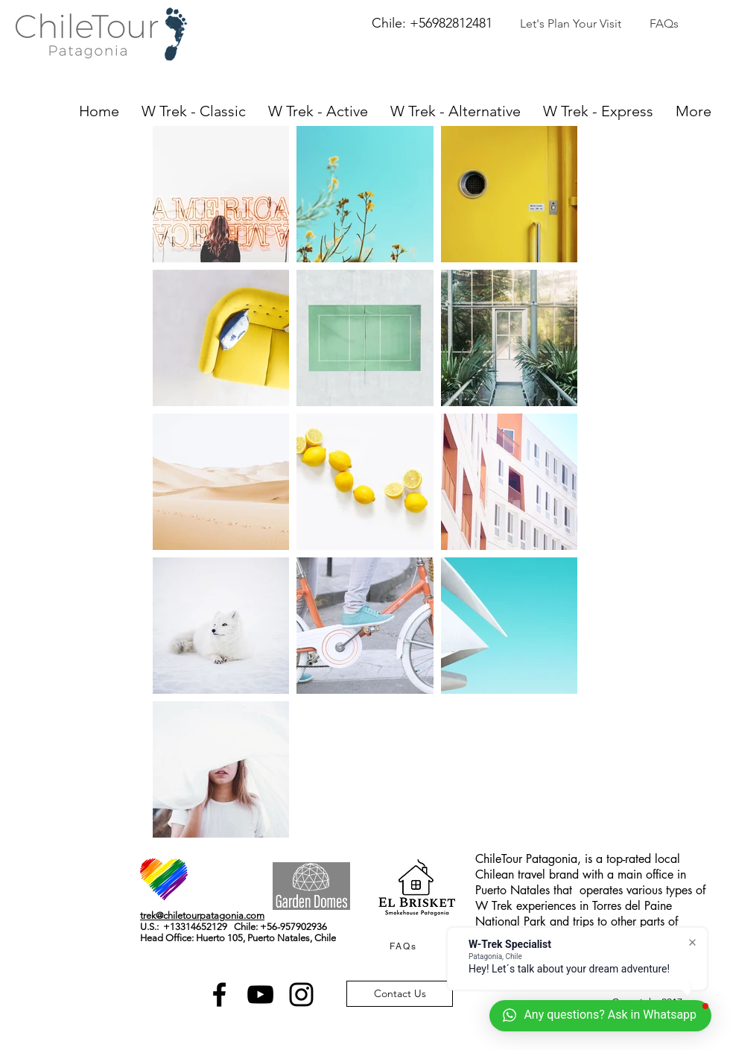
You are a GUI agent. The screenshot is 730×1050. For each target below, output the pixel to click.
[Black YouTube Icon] (260, 994)
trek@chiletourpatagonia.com (202, 915)
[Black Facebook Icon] (219, 994)
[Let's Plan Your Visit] (570, 24)
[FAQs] (664, 24)
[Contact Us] (399, 994)
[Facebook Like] (227, 865)
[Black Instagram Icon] (301, 994)
